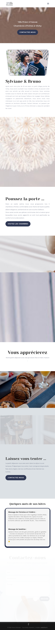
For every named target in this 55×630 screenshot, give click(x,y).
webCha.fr (44, 627)
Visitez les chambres (18, 224)
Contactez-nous (27, 32)
